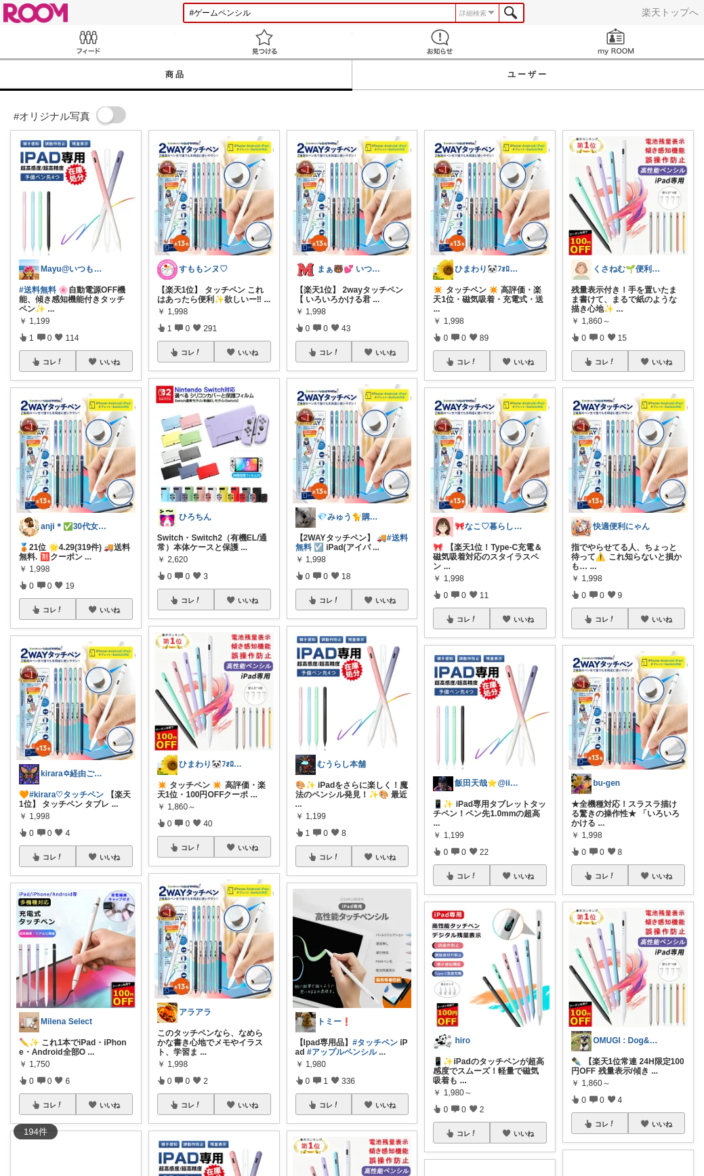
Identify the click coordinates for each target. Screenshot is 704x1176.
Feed (88, 41)
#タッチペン (375, 1042)
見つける (264, 41)
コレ (53, 361)
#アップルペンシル (342, 1052)
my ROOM (616, 41)
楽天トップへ (670, 12)
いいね (110, 361)
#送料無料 (37, 290)
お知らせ (440, 41)
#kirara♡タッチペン (66, 794)
